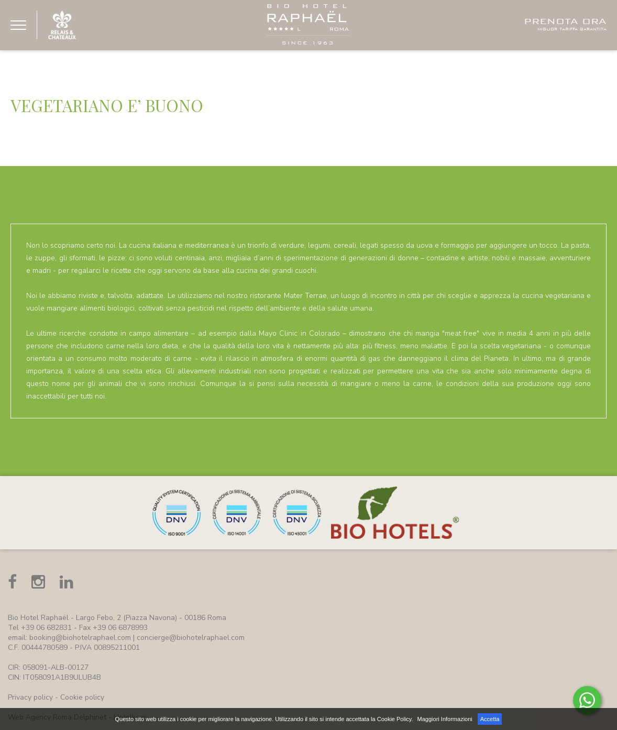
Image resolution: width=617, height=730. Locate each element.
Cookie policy (82, 697)
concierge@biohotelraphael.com (191, 638)
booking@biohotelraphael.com (80, 638)
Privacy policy (30, 697)
